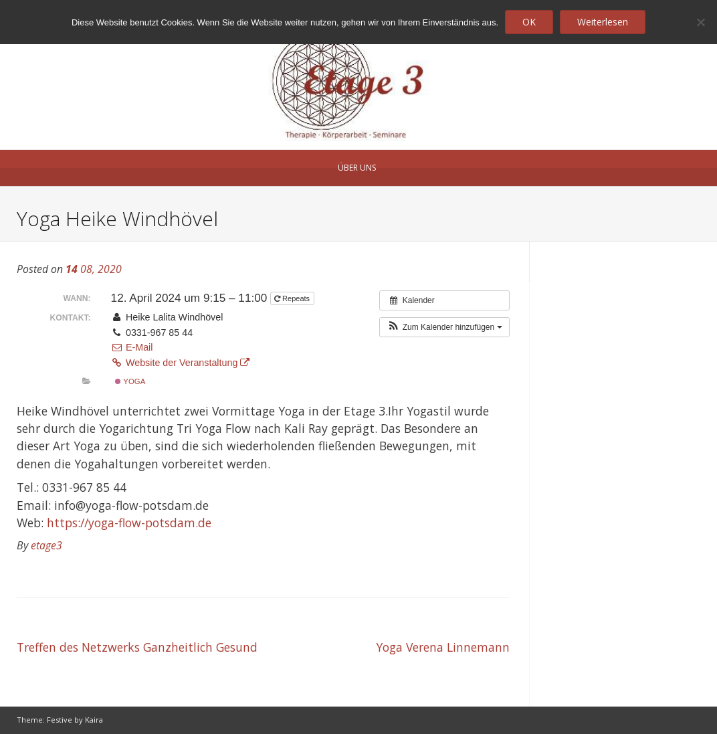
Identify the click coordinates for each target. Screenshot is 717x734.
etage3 (46, 545)
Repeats (293, 298)
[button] (444, 327)
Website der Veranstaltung (180, 362)
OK (529, 21)
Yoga (130, 381)
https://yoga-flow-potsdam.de (129, 523)
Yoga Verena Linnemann (443, 647)
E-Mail (132, 347)
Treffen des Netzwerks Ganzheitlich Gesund (137, 647)
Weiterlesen (602, 21)
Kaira (94, 720)
